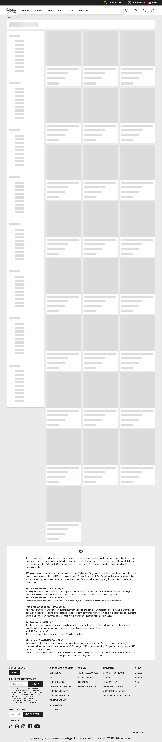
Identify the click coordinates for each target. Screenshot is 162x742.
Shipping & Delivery (59, 691)
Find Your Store (17, 709)
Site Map (54, 709)
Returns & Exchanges (60, 686)
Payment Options (58, 700)
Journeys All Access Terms (116, 695)
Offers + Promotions (88, 686)
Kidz (57, 11)
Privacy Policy (110, 682)
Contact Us (55, 673)
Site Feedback (56, 705)
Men (47, 11)
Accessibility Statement (115, 691)
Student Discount (86, 677)
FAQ (51, 677)
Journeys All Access (88, 673)
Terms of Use (30, 696)
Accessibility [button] (135, 2)
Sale (66, 11)
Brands (23, 11)
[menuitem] (23, 10)
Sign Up (14, 673)
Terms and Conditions (113, 686)
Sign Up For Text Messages (22, 679)
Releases (78, 11)
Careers (107, 677)
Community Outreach (113, 673)
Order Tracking (113, 2)
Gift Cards (83, 682)
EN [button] (152, 2)
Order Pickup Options (60, 695)
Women (36, 11)
